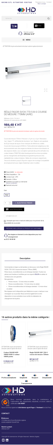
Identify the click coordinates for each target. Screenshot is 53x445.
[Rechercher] (26, 18)
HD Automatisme (12, 436)
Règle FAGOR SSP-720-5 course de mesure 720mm (39, 353)
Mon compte (42, 4)
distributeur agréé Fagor (26, 407)
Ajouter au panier (24, 203)
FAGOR (37, 274)
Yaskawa (39, 407)
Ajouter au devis (14, 209)
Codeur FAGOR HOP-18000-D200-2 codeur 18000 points (12, 354)
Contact (48, 2)
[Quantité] (6, 203)
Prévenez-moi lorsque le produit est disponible (24, 228)
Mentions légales (34, 436)
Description (25, 258)
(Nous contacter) (11, 183)
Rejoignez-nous (40, 2)
